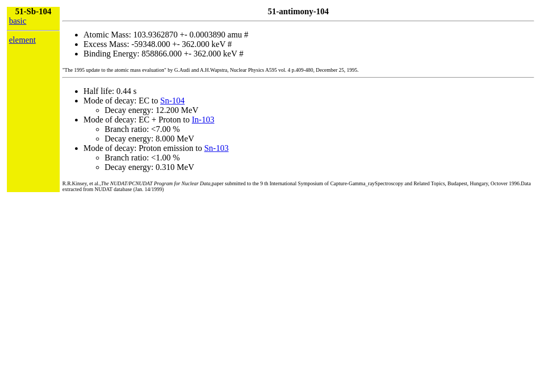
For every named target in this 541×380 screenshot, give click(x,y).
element (22, 39)
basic (17, 20)
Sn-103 (216, 148)
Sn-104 (172, 100)
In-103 (203, 119)
